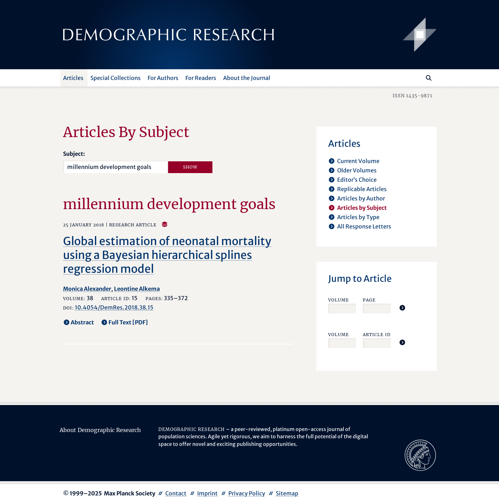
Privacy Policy (246, 493)
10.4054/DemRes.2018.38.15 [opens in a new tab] (114, 307)
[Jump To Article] (402, 307)
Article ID (377, 334)
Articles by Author (361, 198)
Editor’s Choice (357, 179)
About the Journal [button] (246, 77)
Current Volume (358, 161)
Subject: (74, 153)
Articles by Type (358, 217)
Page (369, 300)
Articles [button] (73, 77)
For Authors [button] (163, 77)
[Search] (428, 77)
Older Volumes (357, 170)
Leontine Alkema (137, 288)
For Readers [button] (200, 77)
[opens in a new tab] (420, 454)
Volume (338, 300)
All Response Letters (364, 226)
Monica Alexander (87, 288)
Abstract (82, 322)
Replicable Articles (362, 189)
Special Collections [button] (115, 77)
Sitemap (287, 493)
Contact (175, 493)
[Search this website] (418, 77)
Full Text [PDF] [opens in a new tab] (128, 322)
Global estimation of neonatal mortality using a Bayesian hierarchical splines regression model (167, 255)
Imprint (207, 493)
